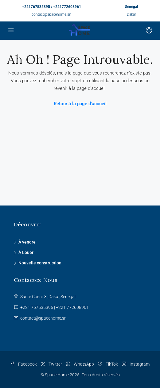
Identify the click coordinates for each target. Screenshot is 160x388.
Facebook (23, 364)
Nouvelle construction (39, 262)
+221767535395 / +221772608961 (51, 7)
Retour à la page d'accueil (80, 103)
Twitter (51, 364)
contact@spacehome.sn (51, 14)
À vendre (27, 242)
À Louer (25, 252)
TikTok (108, 364)
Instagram (136, 364)
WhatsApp (80, 364)
